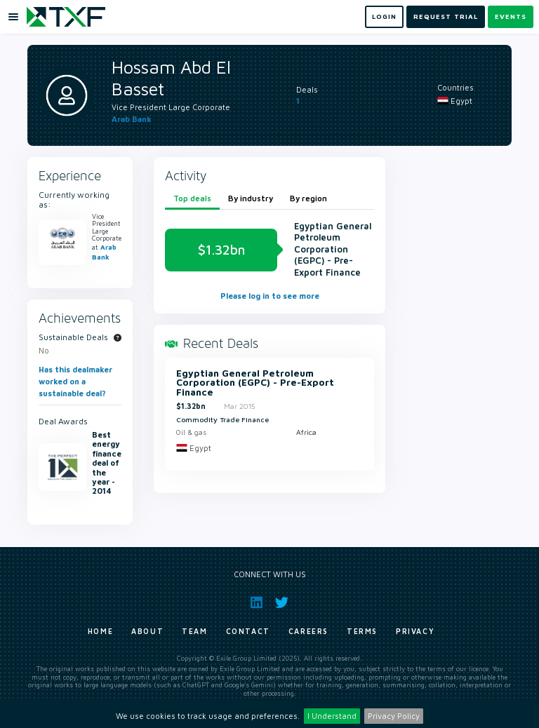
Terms (362, 631)
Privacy (415, 631)
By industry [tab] (250, 198)
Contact (248, 631)
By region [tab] (308, 198)
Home (100, 631)
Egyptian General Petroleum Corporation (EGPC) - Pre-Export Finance (255, 383)
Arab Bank (132, 118)
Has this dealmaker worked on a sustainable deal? (75, 381)
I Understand (332, 715)
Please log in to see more (269, 295)
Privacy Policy (394, 715)
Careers (308, 631)
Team (194, 631)
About (147, 631)
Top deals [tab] (192, 198)
